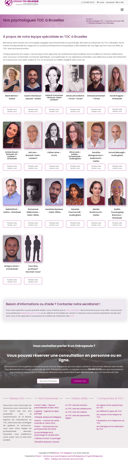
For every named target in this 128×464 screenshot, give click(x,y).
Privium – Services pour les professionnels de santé (46, 427)
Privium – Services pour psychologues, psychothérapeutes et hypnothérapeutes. (69, 456)
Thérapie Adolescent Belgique (47, 417)
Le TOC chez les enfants (76, 405)
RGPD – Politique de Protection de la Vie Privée (64, 459)
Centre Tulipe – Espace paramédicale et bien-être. (46, 406)
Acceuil (89, 19)
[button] (122, 9)
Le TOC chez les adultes (76, 412)
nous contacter (73, 310)
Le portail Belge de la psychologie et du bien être (46, 433)
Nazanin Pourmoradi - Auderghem (75, 212)
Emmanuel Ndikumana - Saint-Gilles (33, 212)
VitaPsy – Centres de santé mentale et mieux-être (46, 421)
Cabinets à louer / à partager (47, 438)
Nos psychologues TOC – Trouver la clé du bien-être (105, 21)
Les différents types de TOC (109, 411)
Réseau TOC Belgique (62, 453)
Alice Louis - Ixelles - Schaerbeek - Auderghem (75, 155)
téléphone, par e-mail (30, 313)
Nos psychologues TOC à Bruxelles (101, 23)
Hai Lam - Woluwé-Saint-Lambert (33, 155)
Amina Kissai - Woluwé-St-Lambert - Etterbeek (12, 155)
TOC (72, 316)
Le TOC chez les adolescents (78, 408)
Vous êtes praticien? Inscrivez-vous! (33, 269)
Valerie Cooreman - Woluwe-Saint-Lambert (54, 97)
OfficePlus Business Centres (46, 442)
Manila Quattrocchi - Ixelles (96, 212)
